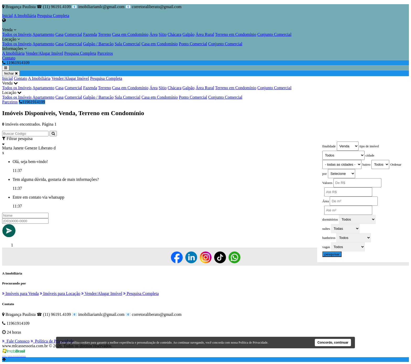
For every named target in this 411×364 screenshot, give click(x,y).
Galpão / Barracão (98, 44)
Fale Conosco (16, 341)
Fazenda (90, 34)
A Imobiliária (25, 15)
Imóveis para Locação (60, 293)
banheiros (329, 238)
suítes (326, 229)
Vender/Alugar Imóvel (44, 53)
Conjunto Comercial (274, 34)
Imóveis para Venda (20, 293)
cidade (370, 155)
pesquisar (332, 254)
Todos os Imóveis (17, 34)
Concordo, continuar (332, 342)
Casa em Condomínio (130, 34)
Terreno (104, 34)
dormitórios (330, 219)
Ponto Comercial (193, 44)
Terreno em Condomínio (235, 34)
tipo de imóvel (369, 146)
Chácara (174, 34)
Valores (327, 183)
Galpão (188, 34)
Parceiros (105, 53)
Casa (59, 34)
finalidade (329, 146)
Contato (8, 58)
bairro (367, 164)
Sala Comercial (127, 44)
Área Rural (205, 34)
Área (153, 34)
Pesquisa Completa (53, 15)
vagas (326, 247)
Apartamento (44, 34)
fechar (11, 73)
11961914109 (32, 102)
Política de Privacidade (52, 341)
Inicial (7, 15)
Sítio (162, 34)
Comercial (73, 34)
